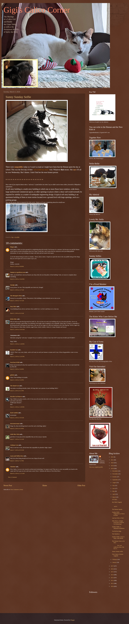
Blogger (72, 620)
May (113, 491)
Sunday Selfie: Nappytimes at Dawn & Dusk (118, 514)
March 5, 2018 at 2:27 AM (17, 290)
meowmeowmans (15, 423)
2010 (112, 586)
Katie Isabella (14, 412)
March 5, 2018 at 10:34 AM (17, 329)
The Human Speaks (117, 509)
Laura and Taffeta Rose (16, 456)
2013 (112, 577)
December (115, 471)
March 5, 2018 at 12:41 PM (17, 356)
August (114, 482)
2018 (112, 468)
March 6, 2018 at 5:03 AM (17, 417)
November (115, 474)
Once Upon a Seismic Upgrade (117, 554)
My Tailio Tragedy (117, 502)
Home (44, 485)
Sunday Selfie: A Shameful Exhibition (118, 527)
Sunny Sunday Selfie (117, 551)
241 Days (114, 499)
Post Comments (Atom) (17, 489)
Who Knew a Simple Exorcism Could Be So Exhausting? (118, 522)
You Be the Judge (116, 531)
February (114, 559)
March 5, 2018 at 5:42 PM (17, 380)
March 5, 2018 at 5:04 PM (17, 369)
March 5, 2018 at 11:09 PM (17, 407)
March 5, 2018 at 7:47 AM (17, 300)
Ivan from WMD (15, 362)
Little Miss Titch (14, 434)
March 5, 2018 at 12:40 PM (17, 344)
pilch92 (12, 375)
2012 (112, 580)
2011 (112, 583)
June (113, 488)
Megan (12, 247)
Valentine (12, 466)
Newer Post (8, 485)
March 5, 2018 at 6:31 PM (17, 390)
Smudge (12, 285)
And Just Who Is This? (118, 518)
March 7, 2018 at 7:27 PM (17, 461)
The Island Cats (14, 385)
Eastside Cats (14, 350)
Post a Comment (12, 477)
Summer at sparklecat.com (17, 272)
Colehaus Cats (14, 445)
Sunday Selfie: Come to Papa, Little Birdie (118, 537)
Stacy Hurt (13, 306)
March (114, 497)
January (114, 562)
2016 (112, 569)
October (114, 477)
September (115, 479)
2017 (112, 566)
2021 (112, 460)
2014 (112, 574)
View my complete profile (96, 467)
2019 (112, 465)
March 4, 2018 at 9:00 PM (17, 266)
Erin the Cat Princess (16, 396)
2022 (112, 457)
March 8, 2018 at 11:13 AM (17, 473)
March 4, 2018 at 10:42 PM (17, 279)
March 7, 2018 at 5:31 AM (17, 439)
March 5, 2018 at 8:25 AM (17, 313)
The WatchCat (115, 534)
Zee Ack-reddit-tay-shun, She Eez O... (118, 547)
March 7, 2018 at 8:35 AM (17, 450)
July (113, 485)
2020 (112, 462)
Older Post (81, 485)
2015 (112, 572)
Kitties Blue (13, 319)
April (113, 494)
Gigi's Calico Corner (37, 9)
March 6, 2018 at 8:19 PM (17, 428)
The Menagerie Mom (16, 295)
